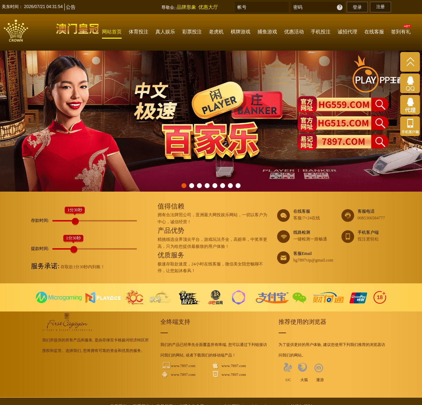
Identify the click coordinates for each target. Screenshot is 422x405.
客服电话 (373, 215)
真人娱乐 (165, 31)
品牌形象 (186, 7)
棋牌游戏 (240, 31)
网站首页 (112, 31)
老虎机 (216, 31)
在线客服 (374, 31)
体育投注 (138, 31)
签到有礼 (401, 31)
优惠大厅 (208, 7)
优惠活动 (294, 31)
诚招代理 (347, 31)
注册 (380, 6)
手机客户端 (373, 236)
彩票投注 (192, 31)
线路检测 (309, 236)
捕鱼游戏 (267, 31)
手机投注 (321, 31)
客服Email (309, 257)
